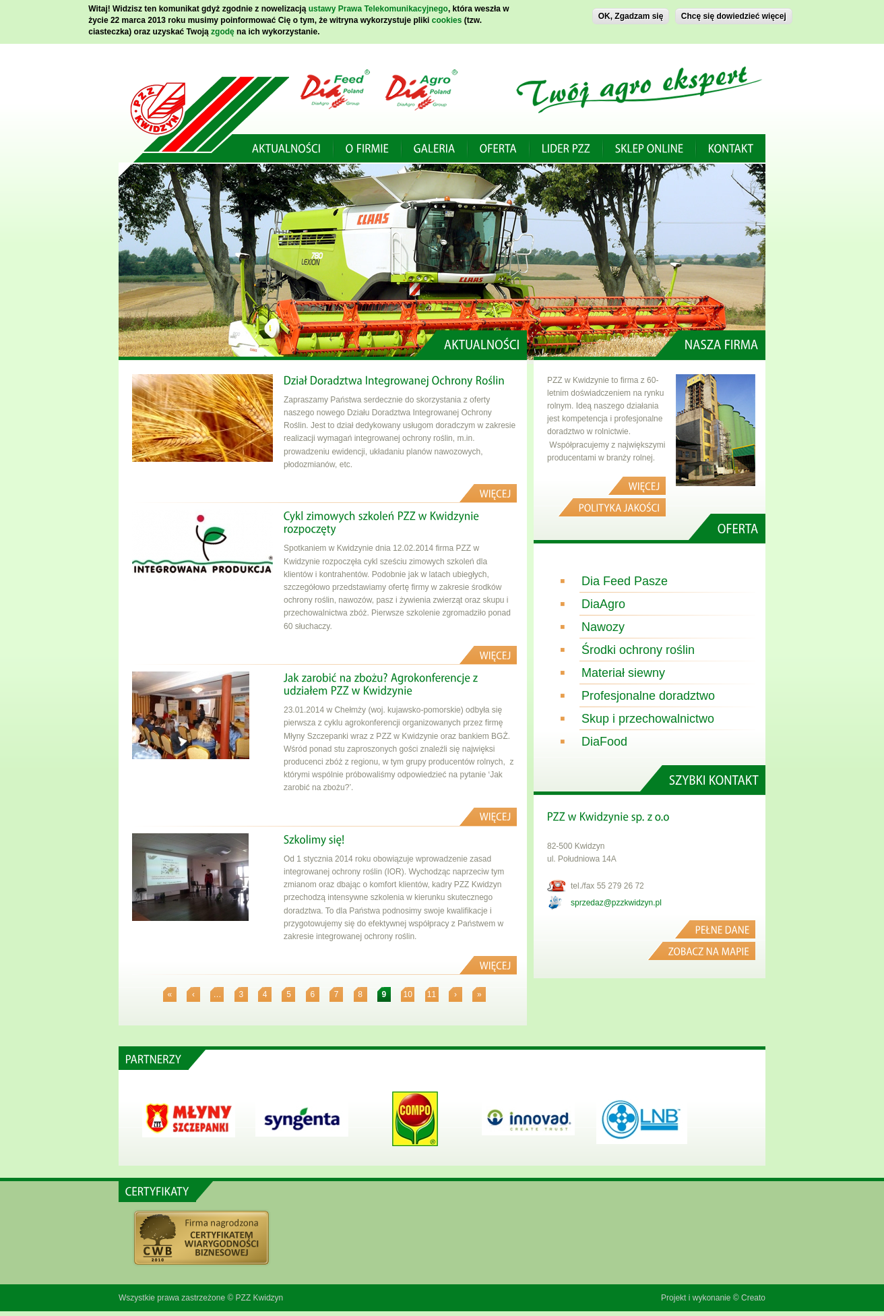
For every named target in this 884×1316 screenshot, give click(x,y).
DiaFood (604, 741)
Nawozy (603, 627)
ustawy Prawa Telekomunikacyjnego (378, 8)
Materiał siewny (623, 673)
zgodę (222, 31)
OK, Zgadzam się (631, 16)
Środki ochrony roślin (638, 650)
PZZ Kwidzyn (260, 1298)
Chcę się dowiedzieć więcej (733, 16)
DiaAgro (603, 604)
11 (431, 994)
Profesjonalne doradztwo (648, 695)
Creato (753, 1298)
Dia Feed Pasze (624, 581)
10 (408, 994)
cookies (447, 19)
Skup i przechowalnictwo (647, 718)
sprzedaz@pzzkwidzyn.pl (616, 902)
